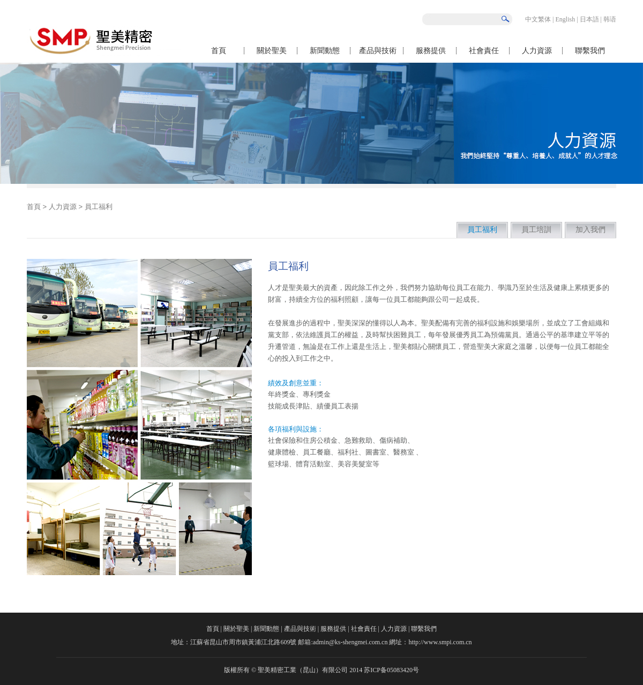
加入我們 (590, 230)
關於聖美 (272, 51)
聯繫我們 (590, 51)
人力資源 (537, 51)
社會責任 (484, 51)
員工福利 (482, 230)
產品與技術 (378, 51)
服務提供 (431, 51)
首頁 (218, 51)
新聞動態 (325, 51)
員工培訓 (536, 230)
